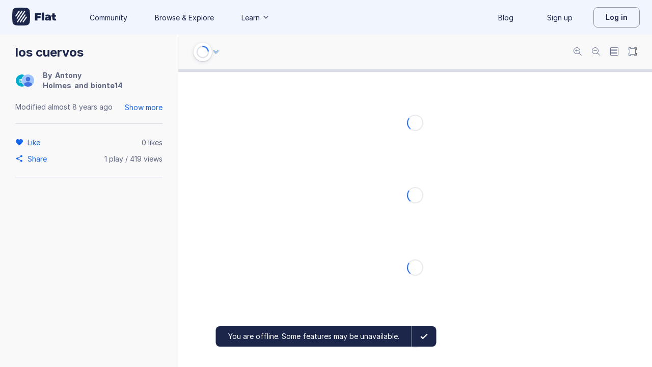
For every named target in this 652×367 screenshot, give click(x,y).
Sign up (560, 17)
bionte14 (107, 85)
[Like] (35, 142)
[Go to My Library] (34, 17)
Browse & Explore (184, 17)
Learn (255, 17)
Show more (143, 107)
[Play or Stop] (203, 52)
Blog (505, 17)
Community (108, 17)
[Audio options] (216, 52)
